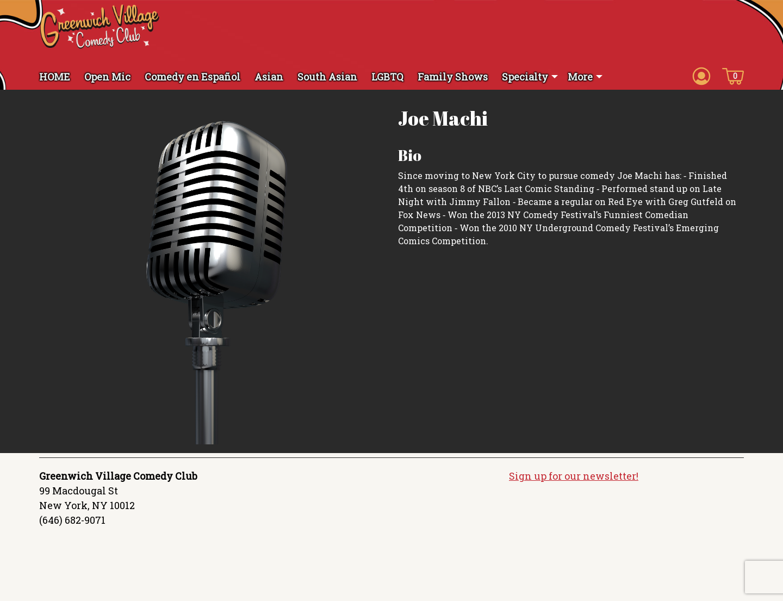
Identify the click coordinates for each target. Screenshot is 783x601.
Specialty (525, 76)
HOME (54, 76)
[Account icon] (701, 75)
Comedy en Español (192, 76)
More (580, 76)
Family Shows (453, 76)
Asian (268, 76)
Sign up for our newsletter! (573, 475)
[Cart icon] (733, 75)
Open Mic (107, 76)
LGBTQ (387, 76)
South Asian (327, 76)
